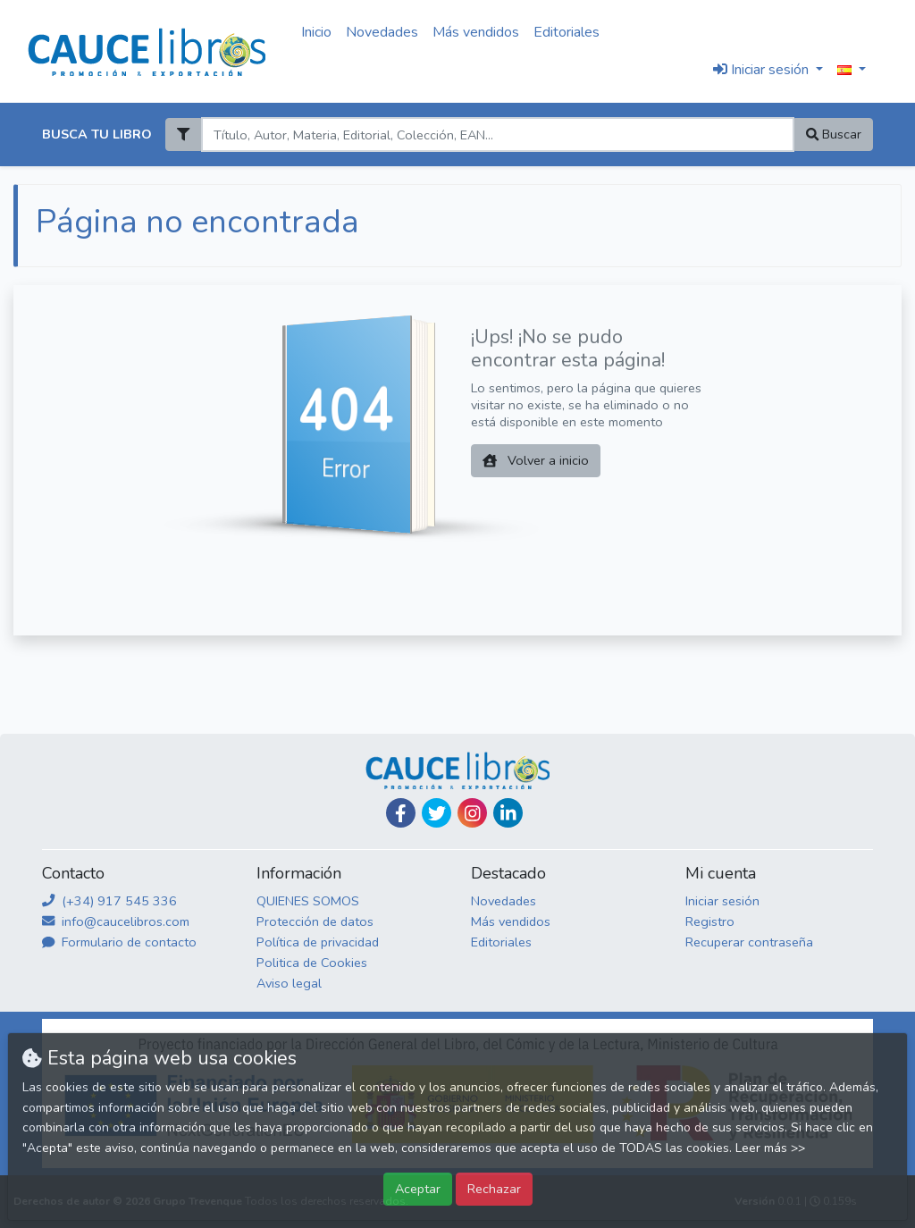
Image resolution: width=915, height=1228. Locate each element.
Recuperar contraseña (749, 942)
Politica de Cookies (311, 962)
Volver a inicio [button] (536, 460)
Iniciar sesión (722, 901)
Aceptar (418, 1189)
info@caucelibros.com (115, 921)
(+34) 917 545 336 (109, 901)
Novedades (382, 32)
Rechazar (494, 1189)
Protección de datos (315, 921)
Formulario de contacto (119, 942)
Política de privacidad (317, 942)
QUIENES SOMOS (307, 901)
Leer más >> (770, 1148)
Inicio (316, 32)
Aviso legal (289, 983)
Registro (710, 921)
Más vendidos (475, 32)
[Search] (497, 134)
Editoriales (566, 32)
